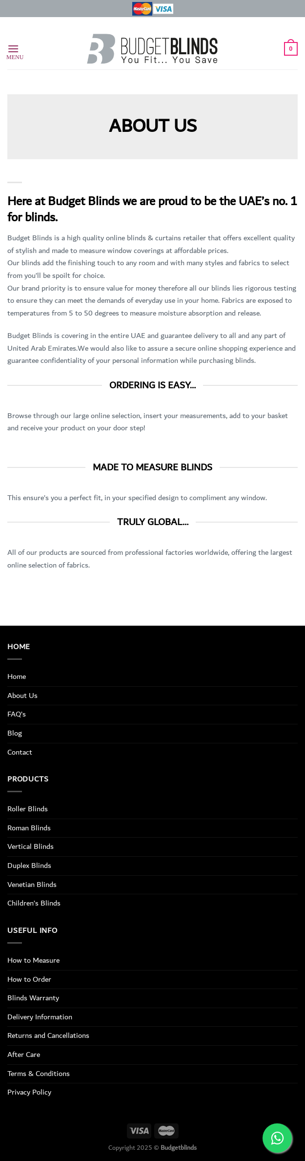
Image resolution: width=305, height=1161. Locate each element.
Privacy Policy (29, 1092)
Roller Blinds (27, 808)
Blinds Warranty (33, 998)
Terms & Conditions (38, 1073)
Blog (14, 733)
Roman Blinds (29, 828)
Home (16, 676)
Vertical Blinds (30, 846)
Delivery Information (39, 1017)
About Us (22, 695)
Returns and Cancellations (48, 1035)
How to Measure (33, 960)
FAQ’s (16, 714)
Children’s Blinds (34, 903)
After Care (23, 1054)
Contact (19, 752)
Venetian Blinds (32, 884)
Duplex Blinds (29, 865)
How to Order (29, 979)
